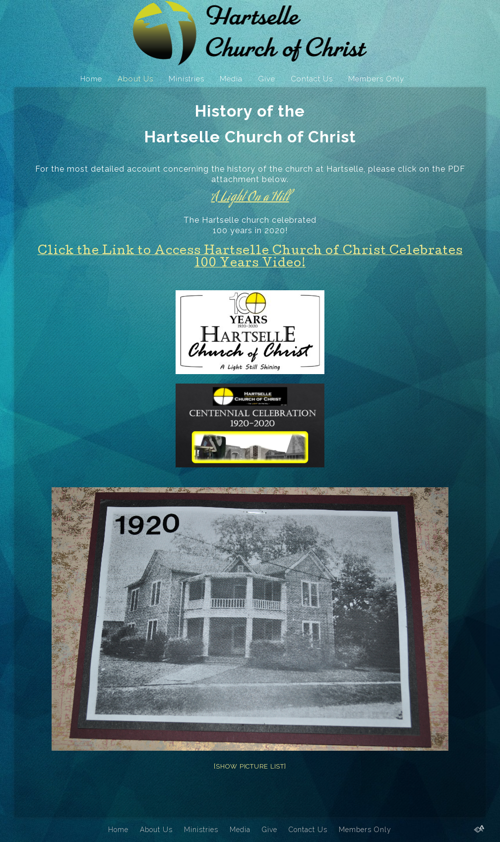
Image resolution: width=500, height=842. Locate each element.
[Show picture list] (250, 766)
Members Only (376, 78)
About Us (135, 78)
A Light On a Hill (250, 198)
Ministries (186, 78)
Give (266, 78)
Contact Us (312, 78)
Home (91, 78)
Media (231, 78)
